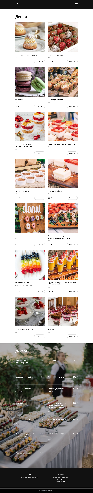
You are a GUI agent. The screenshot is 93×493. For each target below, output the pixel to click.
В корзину (40, 62)
